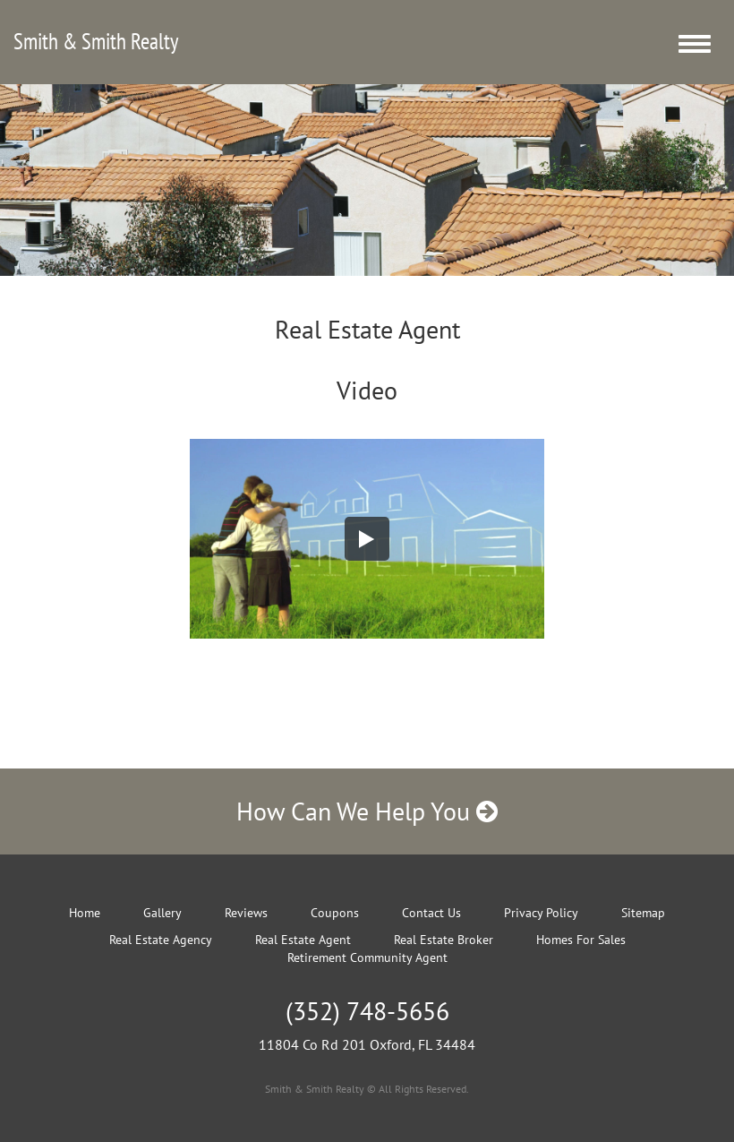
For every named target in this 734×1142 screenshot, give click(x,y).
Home (84, 913)
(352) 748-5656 (367, 1010)
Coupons (335, 913)
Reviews (246, 913)
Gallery (162, 913)
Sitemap (643, 913)
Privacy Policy (541, 913)
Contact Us (431, 913)
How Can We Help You (367, 811)
